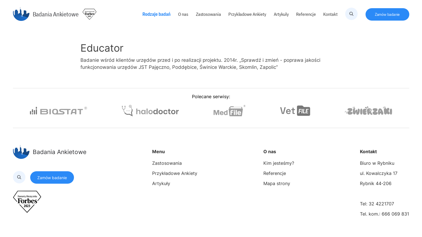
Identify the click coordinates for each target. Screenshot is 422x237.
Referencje (306, 14)
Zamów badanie (387, 14)
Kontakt (330, 14)
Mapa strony (276, 183)
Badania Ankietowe (45, 14)
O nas (183, 14)
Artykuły (282, 14)
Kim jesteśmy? (278, 163)
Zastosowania (209, 14)
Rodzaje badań (157, 14)
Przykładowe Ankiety (247, 14)
